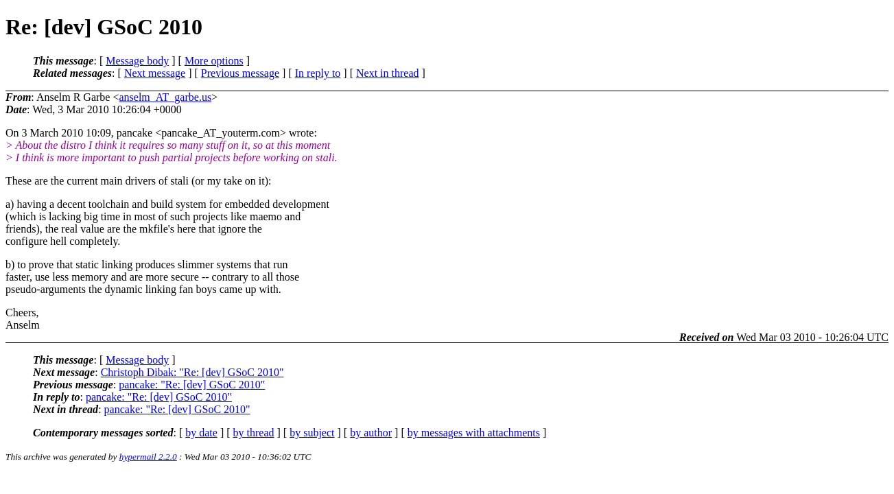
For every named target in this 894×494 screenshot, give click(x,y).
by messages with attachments (474, 432)
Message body (137, 61)
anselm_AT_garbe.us (165, 97)
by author (371, 432)
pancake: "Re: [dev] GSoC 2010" (192, 384)
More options (214, 61)
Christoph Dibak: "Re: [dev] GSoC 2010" (192, 372)
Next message (154, 73)
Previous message (240, 73)
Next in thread (387, 73)
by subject (312, 432)
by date (201, 432)
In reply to (318, 73)
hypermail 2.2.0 (148, 456)
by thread (253, 432)
